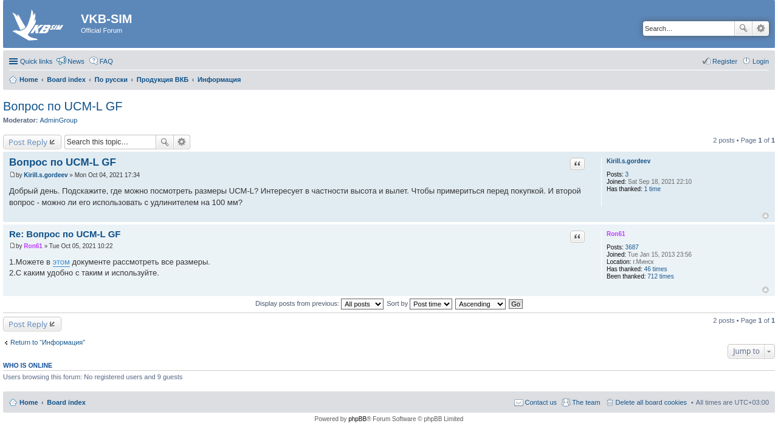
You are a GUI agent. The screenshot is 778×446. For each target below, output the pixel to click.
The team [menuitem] (586, 402)
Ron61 (616, 234)
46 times (655, 269)
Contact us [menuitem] (541, 402)
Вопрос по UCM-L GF (63, 106)
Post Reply (28, 142)
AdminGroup (59, 120)
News (75, 61)
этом (61, 261)
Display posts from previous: (319, 303)
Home (28, 402)
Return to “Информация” (47, 342)
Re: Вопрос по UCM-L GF (64, 234)
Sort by (419, 303)
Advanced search (760, 28)
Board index (66, 402)
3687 (632, 247)
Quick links (36, 61)
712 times (660, 276)
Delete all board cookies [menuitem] (651, 402)
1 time (652, 189)
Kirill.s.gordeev (628, 161)
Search (743, 28)
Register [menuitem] (724, 61)
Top (765, 215)
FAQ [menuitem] (106, 61)
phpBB (357, 419)
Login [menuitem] (760, 61)
